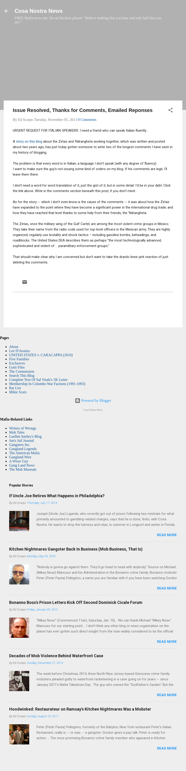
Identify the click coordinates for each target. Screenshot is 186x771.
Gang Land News (22, 465)
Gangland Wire (20, 457)
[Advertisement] (93, 65)
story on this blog (28, 141)
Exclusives (17, 363)
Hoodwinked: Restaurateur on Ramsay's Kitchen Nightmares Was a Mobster (80, 709)
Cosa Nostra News (39, 11)
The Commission (21, 371)
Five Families (19, 359)
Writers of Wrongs (22, 428)
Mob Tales (16, 432)
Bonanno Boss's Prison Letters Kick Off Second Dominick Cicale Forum (75, 602)
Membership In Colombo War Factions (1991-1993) (47, 384)
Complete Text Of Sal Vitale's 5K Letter (38, 380)
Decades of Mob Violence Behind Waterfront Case (56, 655)
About (13, 347)
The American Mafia (24, 453)
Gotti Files (17, 367)
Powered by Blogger (93, 400)
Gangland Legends (23, 449)
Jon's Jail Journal (21, 441)
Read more (167, 535)
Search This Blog (21, 375)
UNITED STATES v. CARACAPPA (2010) (41, 355)
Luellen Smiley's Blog (25, 436)
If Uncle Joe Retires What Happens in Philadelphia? (57, 495)
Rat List (15, 388)
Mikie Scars (18, 392)
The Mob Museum (22, 469)
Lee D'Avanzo (19, 351)
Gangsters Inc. (19, 445)
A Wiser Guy (18, 461)
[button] (170, 110)
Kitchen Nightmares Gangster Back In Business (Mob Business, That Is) (76, 549)
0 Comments (87, 120)
